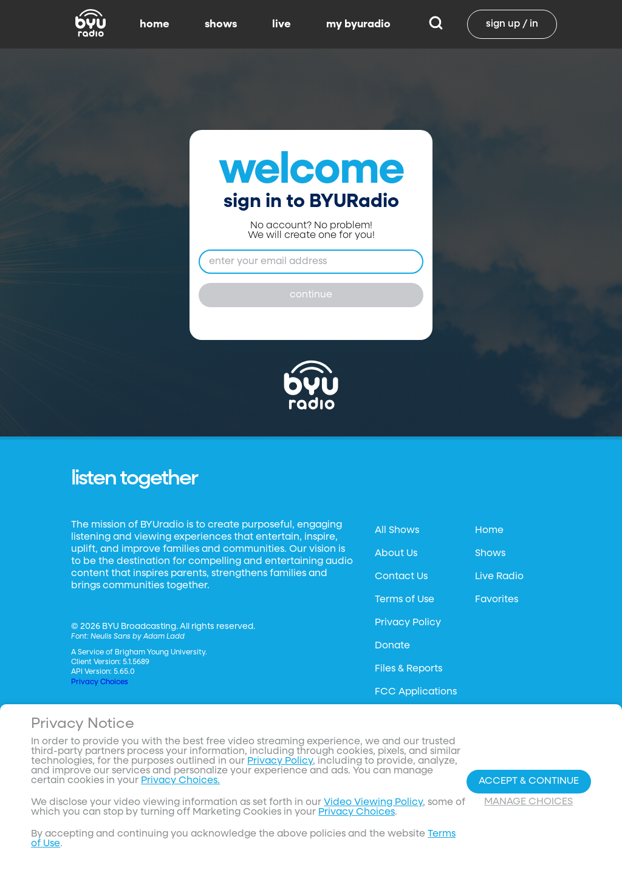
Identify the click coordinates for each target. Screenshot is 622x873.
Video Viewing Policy (373, 802)
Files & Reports (408, 669)
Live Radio (499, 577)
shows (221, 24)
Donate (392, 646)
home (154, 24)
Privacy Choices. (180, 781)
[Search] (436, 24)
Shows (490, 554)
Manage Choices (528, 802)
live (281, 24)
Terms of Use (404, 600)
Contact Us (401, 577)
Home (489, 530)
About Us (396, 554)
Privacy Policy (408, 623)
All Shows (397, 530)
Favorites (496, 600)
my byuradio (358, 24)
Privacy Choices (99, 682)
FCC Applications (416, 692)
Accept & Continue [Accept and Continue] (529, 781)
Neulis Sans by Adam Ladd (138, 636)
